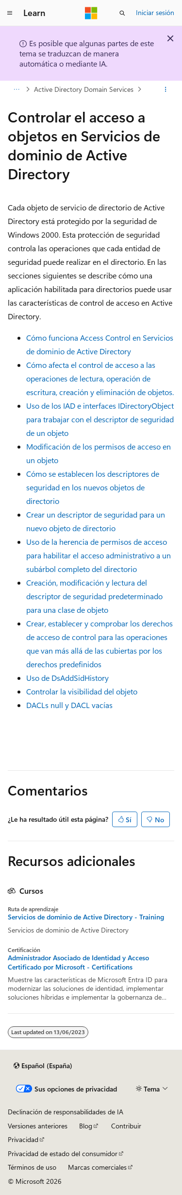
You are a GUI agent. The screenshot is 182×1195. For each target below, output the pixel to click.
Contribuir (126, 1125)
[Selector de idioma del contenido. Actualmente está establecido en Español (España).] (43, 1066)
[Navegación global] (9, 13)
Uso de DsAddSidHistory (67, 678)
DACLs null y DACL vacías (69, 705)
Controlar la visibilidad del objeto (81, 691)
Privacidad (23, 1139)
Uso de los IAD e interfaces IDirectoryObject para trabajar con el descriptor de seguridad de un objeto (100, 419)
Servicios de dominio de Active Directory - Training (86, 917)
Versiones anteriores (37, 1125)
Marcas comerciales (97, 1167)
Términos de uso (32, 1167)
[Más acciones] (165, 89)
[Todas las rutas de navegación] (16, 89)
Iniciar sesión (155, 12)
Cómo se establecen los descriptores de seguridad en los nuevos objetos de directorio (92, 487)
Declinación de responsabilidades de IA (65, 1111)
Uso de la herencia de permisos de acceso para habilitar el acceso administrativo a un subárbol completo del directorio (98, 555)
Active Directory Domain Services (83, 89)
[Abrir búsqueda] (122, 13)
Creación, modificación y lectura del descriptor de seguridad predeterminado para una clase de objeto (94, 596)
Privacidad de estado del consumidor (62, 1153)
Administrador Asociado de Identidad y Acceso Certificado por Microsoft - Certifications (78, 962)
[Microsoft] (91, 13)
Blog (85, 1125)
